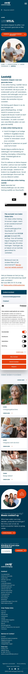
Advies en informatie (6, 576)
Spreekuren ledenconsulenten (9, 638)
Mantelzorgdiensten (6, 587)
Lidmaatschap (5, 622)
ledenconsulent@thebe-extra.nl (9, 654)
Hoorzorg (3, 581)
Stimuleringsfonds (5, 625)
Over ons (3, 611)
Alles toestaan (14, 356)
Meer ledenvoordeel (6, 603)
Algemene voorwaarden (8, 663)
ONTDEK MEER (20, 379)
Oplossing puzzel (5, 642)
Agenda (3, 612)
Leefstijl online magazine (7, 620)
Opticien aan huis (6, 589)
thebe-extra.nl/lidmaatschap (14, 285)
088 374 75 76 (6, 652)
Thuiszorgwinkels (5, 594)
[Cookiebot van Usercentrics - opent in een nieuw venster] (20, 306)
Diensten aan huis (6, 579)
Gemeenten (4, 614)
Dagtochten (4, 578)
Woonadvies (4, 598)
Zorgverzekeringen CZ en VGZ (9, 601)
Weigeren (14, 366)
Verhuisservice (5, 596)
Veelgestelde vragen (7, 644)
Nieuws (3, 623)
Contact (3, 636)
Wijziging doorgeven (6, 640)
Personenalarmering (6, 590)
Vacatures (4, 629)
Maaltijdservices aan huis (8, 585)
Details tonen (19, 352)
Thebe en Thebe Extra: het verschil (10, 627)
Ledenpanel (4, 616)
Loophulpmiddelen (6, 583)
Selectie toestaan (14, 361)
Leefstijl (3, 618)
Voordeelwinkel (5, 574)
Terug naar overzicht (9, 9)
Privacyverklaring (21, 663)
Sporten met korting (6, 592)
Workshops (4, 599)
